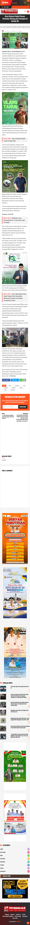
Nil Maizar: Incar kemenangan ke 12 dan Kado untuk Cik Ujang (14, 220)
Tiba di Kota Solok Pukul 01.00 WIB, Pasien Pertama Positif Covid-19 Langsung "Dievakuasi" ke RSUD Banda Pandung (20, 696)
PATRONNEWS (18, 922)
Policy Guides (18, 916)
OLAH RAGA (6, 388)
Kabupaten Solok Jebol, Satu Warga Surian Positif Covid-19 (19, 711)
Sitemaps (7, 915)
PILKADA (21, 388)
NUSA (24, 386)
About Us (12, 915)
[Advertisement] (15, 439)
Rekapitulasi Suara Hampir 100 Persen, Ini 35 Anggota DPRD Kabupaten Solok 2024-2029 (20, 719)
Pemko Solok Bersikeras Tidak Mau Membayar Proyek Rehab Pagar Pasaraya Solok (20, 727)
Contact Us (18, 915)
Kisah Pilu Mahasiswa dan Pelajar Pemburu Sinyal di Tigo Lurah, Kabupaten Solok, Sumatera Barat (20, 703)
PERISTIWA (14, 388)
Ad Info (23, 915)
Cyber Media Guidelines (7, 916)
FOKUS (10, 386)
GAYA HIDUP (17, 386)
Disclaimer (25, 916)
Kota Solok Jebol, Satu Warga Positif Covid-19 (20, 687)
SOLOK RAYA (13, 390)
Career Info (15, 918)
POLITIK (5, 390)
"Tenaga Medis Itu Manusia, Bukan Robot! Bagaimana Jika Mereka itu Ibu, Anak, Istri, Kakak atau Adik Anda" (19, 735)
